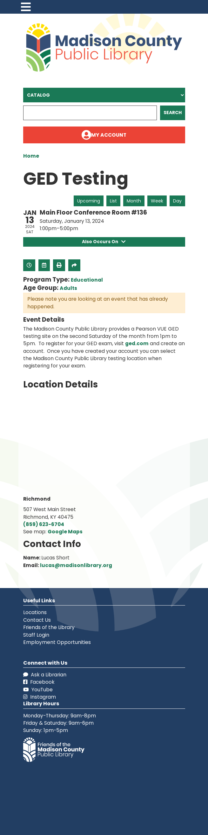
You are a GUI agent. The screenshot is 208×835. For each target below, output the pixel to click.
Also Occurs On (104, 241)
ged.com (137, 343)
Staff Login (36, 635)
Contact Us (37, 620)
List (113, 201)
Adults (68, 288)
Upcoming (88, 201)
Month (134, 201)
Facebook (39, 682)
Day (177, 201)
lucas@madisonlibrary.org (76, 565)
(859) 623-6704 (43, 524)
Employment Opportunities (57, 642)
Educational (87, 280)
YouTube (38, 689)
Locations (35, 612)
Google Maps (65, 531)
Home (31, 156)
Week (157, 201)
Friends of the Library (49, 627)
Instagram (39, 697)
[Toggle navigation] (26, 7)
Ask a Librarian (44, 674)
